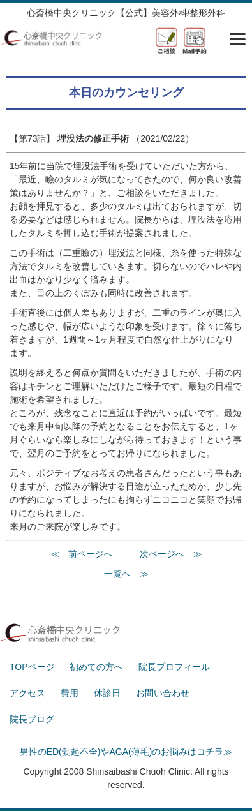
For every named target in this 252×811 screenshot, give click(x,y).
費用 (69, 693)
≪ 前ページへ (81, 554)
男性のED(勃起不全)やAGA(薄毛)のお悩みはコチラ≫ (126, 752)
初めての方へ (96, 667)
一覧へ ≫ (126, 574)
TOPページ (32, 667)
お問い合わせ (162, 693)
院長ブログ (32, 719)
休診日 (107, 693)
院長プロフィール (174, 667)
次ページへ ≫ (171, 554)
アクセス (27, 693)
